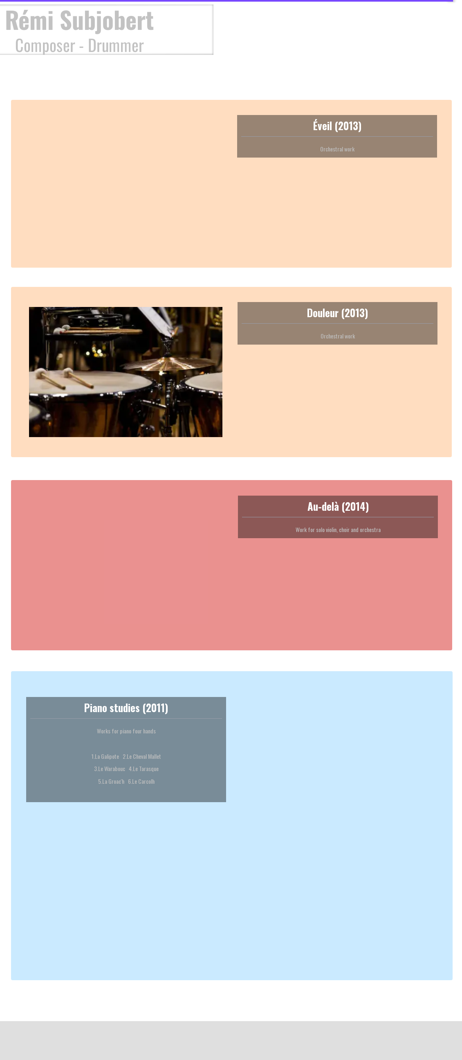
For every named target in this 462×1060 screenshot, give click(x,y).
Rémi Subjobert (79, 19)
